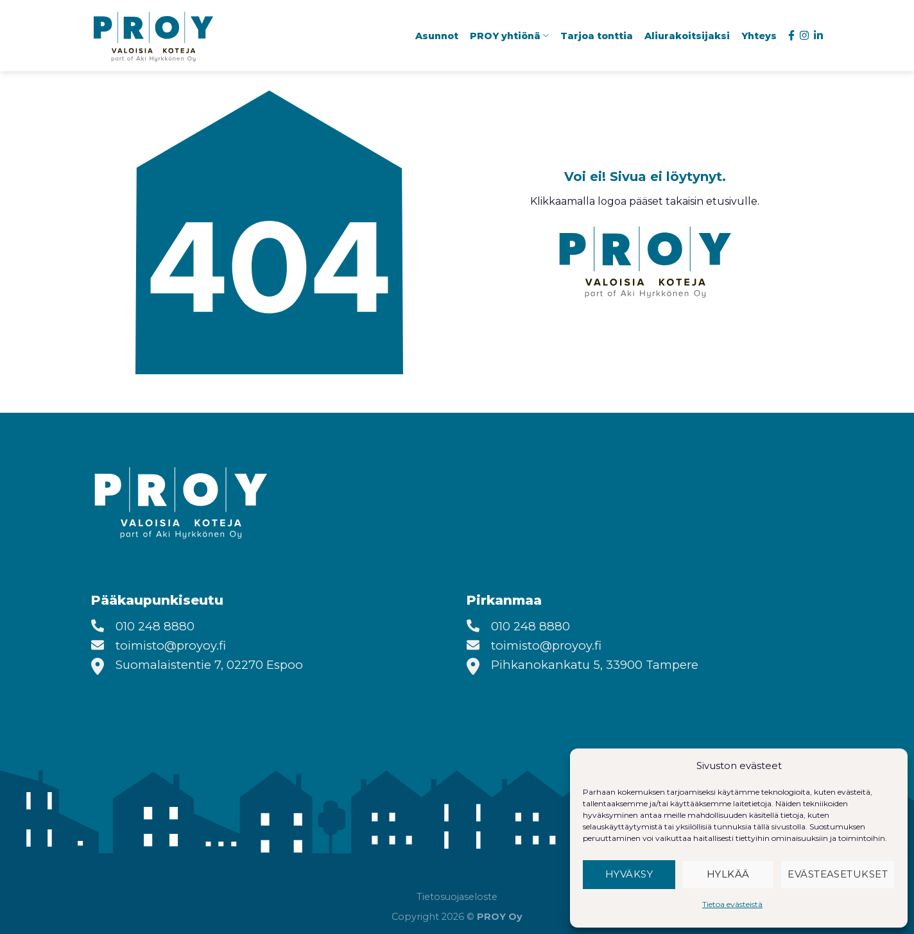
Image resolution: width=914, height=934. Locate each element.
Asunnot (436, 36)
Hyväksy (629, 874)
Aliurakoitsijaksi (687, 36)
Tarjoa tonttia (596, 36)
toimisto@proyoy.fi (171, 645)
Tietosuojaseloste (457, 897)
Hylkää (728, 874)
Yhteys (759, 36)
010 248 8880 (155, 626)
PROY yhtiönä (509, 36)
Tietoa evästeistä (732, 904)
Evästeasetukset (838, 874)
